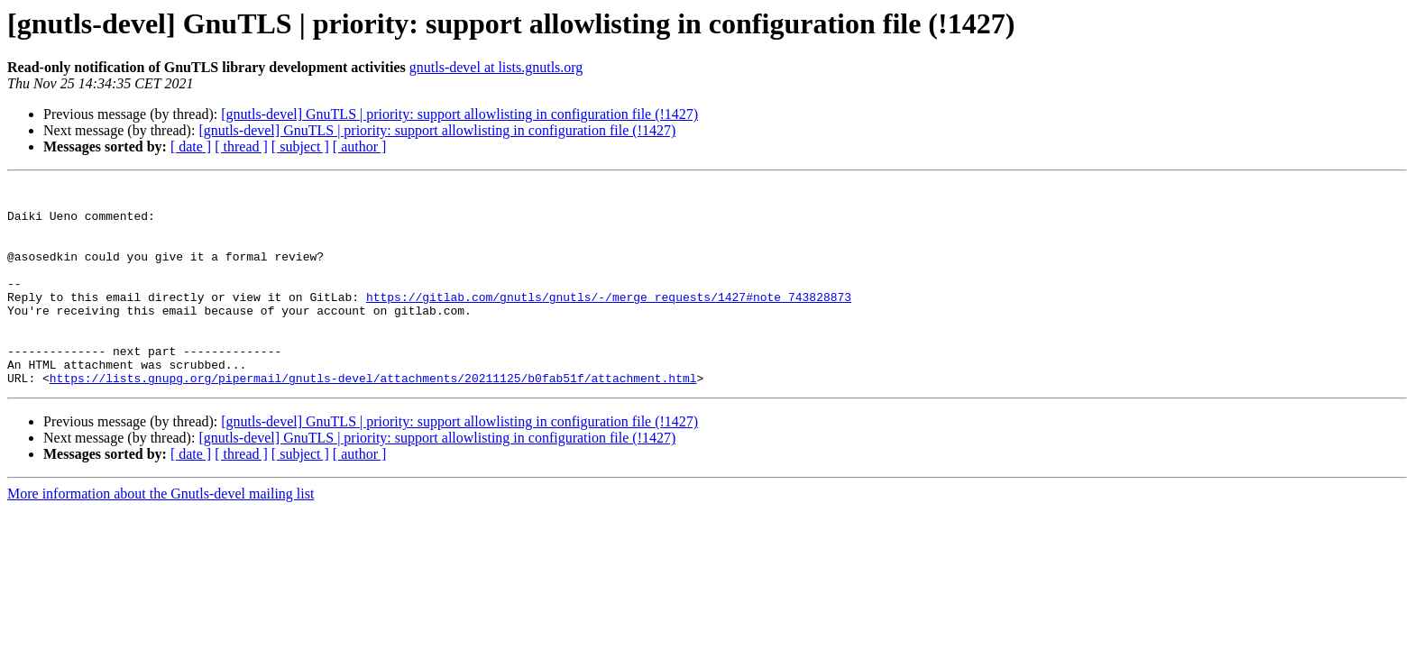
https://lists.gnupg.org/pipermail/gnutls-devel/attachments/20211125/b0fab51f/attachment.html (373, 418)
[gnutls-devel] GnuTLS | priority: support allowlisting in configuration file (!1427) (459, 114)
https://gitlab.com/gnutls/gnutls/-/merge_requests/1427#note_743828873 (608, 321)
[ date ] (190, 146)
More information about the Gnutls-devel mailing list (160, 534)
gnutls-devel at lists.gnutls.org (496, 67)
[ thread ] (241, 146)
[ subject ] (300, 146)
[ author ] (360, 146)
